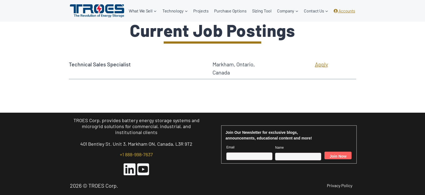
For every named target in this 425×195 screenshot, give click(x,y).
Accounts (344, 10)
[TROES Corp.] (97, 10)
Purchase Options (230, 10)
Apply (321, 64)
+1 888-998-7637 (136, 154)
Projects (201, 10)
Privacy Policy (339, 185)
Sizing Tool (262, 10)
